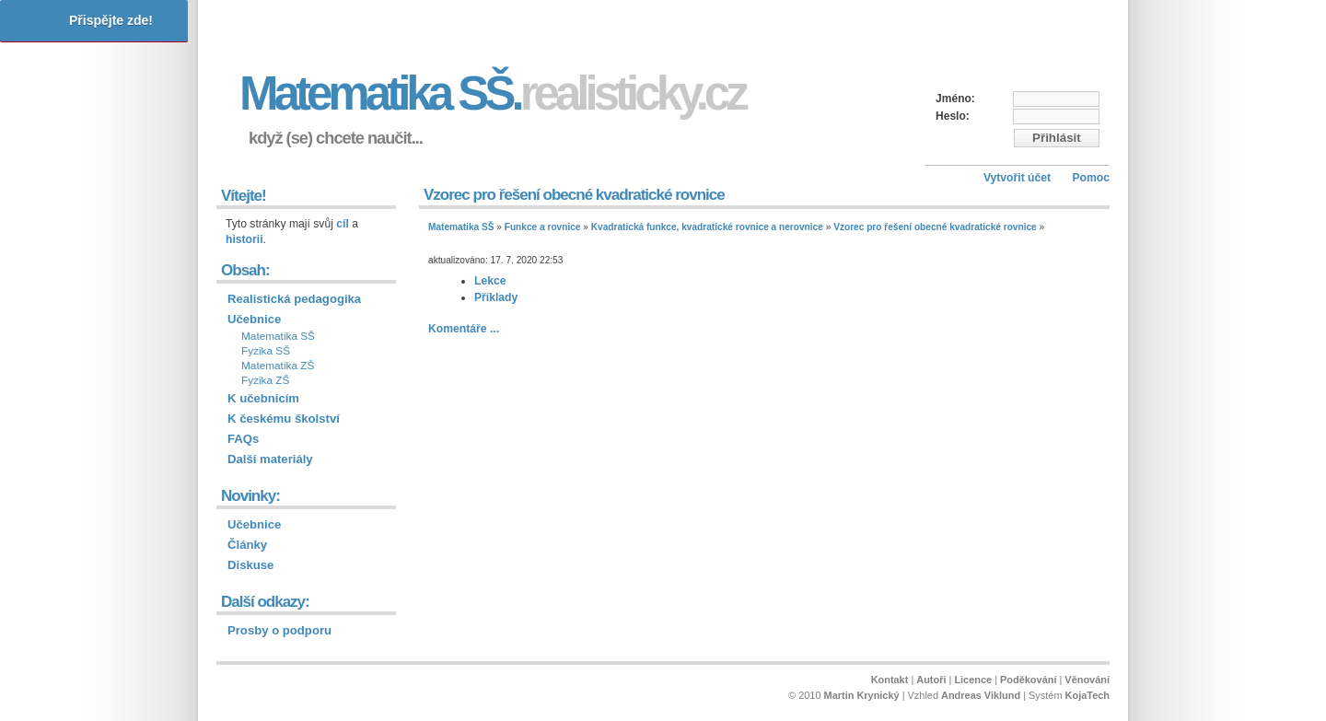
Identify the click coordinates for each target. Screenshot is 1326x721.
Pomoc (1091, 177)
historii (244, 239)
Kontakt (890, 679)
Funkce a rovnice (543, 227)
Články (247, 545)
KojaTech (1087, 695)
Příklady (496, 297)
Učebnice (254, 319)
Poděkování (1028, 679)
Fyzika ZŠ (265, 380)
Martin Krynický (862, 695)
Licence (973, 679)
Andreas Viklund (980, 695)
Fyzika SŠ (265, 350)
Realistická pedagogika (294, 299)
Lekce (490, 280)
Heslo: (953, 116)
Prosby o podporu (279, 630)
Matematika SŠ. (492, 93)
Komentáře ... (463, 328)
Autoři (931, 679)
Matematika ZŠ (277, 365)
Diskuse (250, 565)
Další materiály (270, 459)
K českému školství (283, 418)
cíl (342, 223)
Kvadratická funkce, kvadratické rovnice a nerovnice (707, 227)
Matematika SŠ (461, 227)
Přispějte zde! (111, 20)
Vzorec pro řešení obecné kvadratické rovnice (935, 227)
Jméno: (955, 98)
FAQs (243, 439)
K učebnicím (263, 398)
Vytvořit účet (1017, 177)
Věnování (1087, 679)
